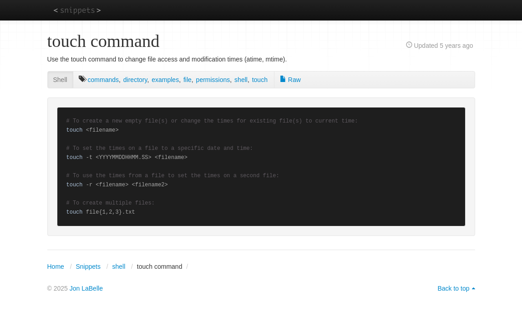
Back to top (453, 288)
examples (165, 79)
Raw (290, 79)
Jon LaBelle (86, 288)
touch (260, 79)
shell (241, 79)
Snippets (88, 266)
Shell (60, 79)
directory (135, 79)
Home (55, 266)
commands (103, 79)
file (187, 79)
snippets (77, 10)
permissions (213, 79)
